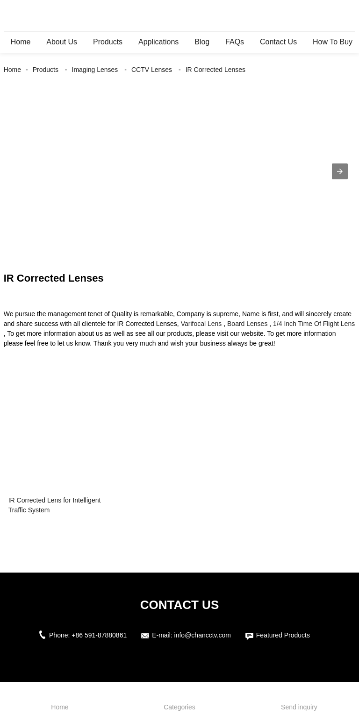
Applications (158, 42)
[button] (340, 171)
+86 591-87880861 (99, 635)
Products (107, 42)
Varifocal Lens (201, 323)
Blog (201, 42)
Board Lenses (247, 323)
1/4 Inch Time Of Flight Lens (314, 323)
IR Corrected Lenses (215, 69)
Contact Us (278, 42)
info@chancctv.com (202, 635)
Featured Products (283, 635)
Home (21, 42)
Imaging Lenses (95, 69)
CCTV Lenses (151, 69)
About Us (61, 42)
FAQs (234, 42)
